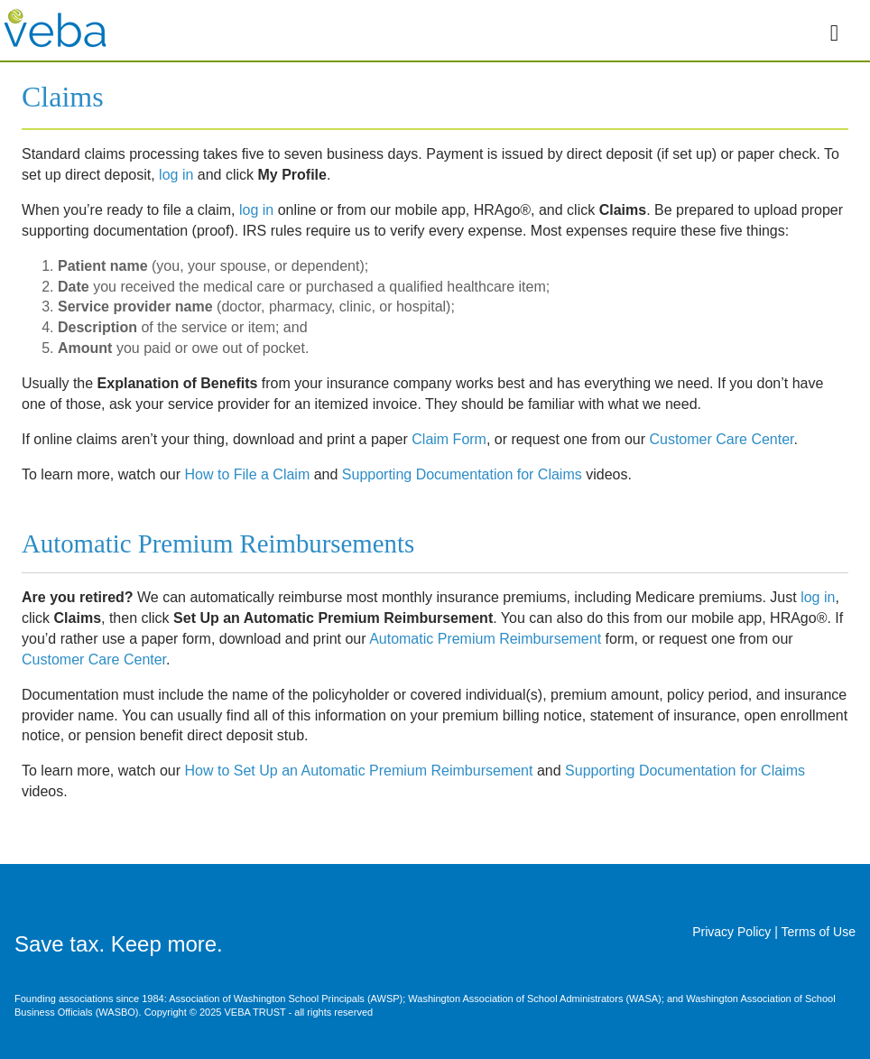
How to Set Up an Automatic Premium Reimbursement (359, 770)
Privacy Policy (733, 931)
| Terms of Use (815, 931)
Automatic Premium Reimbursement (485, 638)
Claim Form (449, 439)
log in (176, 174)
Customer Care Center (721, 439)
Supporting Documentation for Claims (462, 474)
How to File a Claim (247, 474)
